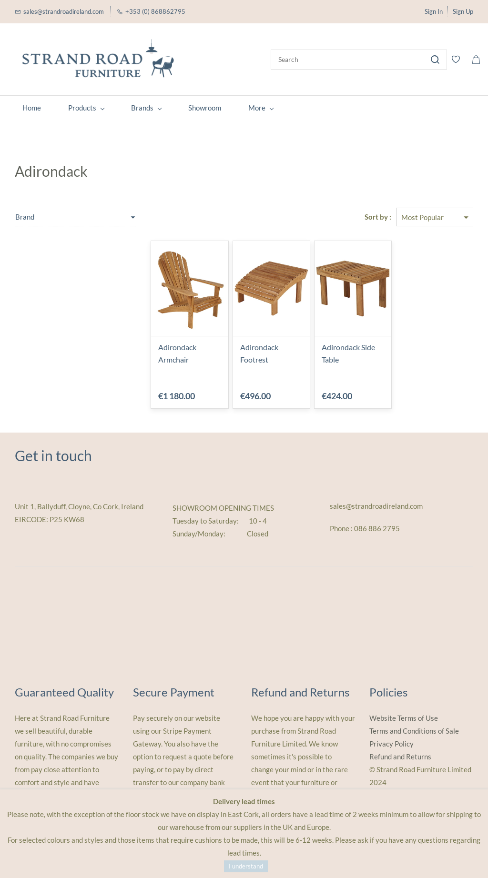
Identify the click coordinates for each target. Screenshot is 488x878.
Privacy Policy (391, 743)
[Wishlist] (459, 60)
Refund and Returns (400, 756)
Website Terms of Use (403, 718)
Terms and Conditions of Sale (414, 731)
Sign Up (463, 11)
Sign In (434, 11)
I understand (246, 866)
